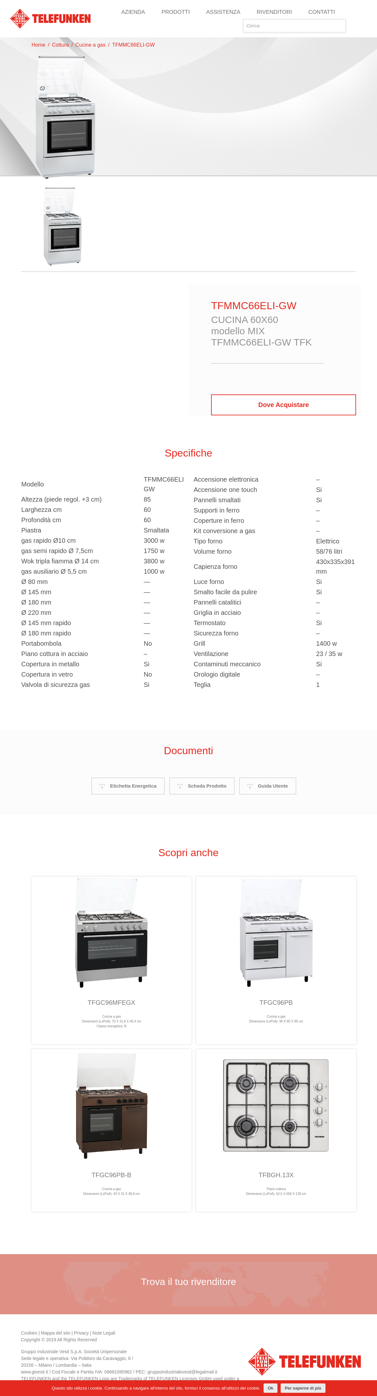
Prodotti (175, 12)
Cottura (60, 45)
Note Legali (103, 1329)
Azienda (133, 12)
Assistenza (223, 12)
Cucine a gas (90, 45)
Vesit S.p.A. (70, 1348)
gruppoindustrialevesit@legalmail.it (183, 1368)
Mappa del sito (55, 1329)
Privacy (81, 1329)
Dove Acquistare (283, 404)
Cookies (29, 1329)
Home (38, 45)
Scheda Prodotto (202, 783)
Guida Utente (267, 783)
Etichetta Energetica (128, 783)
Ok (270, 1388)
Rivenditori (274, 12)
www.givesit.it (34, 1368)
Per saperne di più (303, 1388)
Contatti (321, 12)
